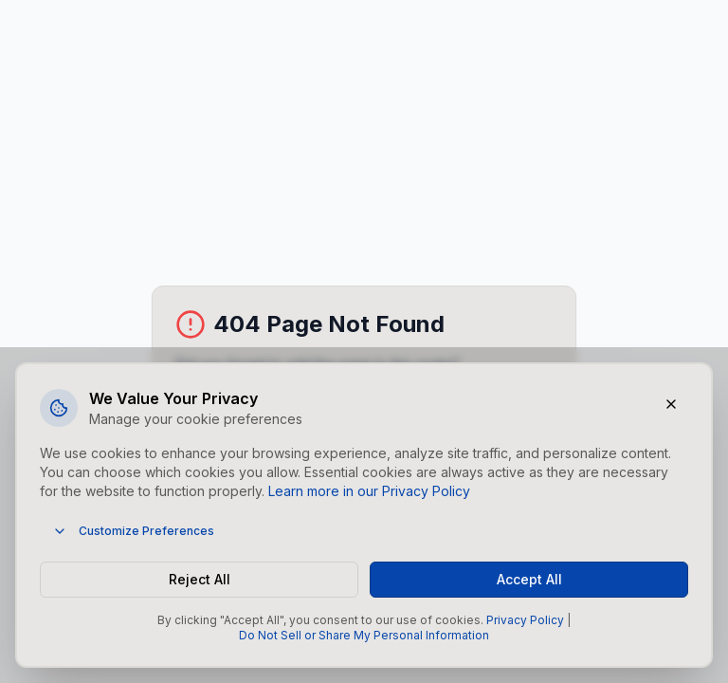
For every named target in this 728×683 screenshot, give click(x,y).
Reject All (199, 579)
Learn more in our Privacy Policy (369, 491)
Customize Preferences (133, 531)
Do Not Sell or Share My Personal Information (364, 635)
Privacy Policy (525, 620)
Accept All (529, 579)
